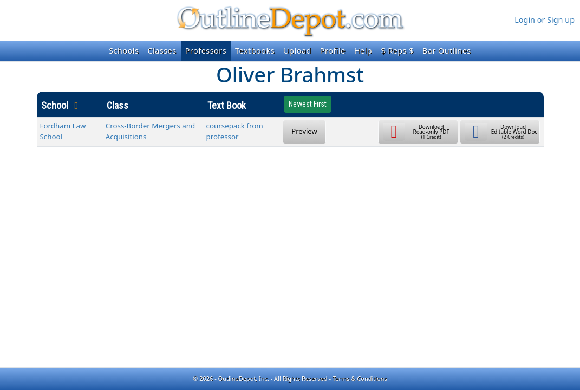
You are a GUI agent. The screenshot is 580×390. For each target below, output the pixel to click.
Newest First (308, 104)
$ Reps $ (397, 51)
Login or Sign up (544, 20)
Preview (304, 131)
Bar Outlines (446, 51)
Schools (124, 51)
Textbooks (255, 51)
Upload (297, 51)
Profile (333, 51)
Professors (205, 51)
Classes (161, 51)
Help (363, 51)
